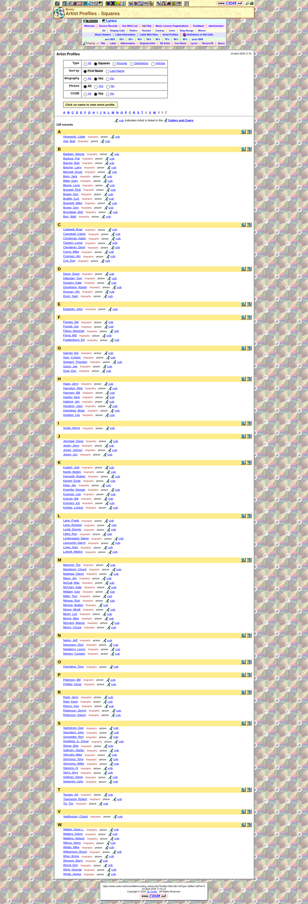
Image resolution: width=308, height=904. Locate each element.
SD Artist (165, 43)
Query (221, 43)
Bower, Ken (70, 194)
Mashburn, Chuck (74, 569)
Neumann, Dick (73, 644)
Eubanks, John (73, 309)
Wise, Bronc (71, 856)
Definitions (138, 63)
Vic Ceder (152, 891)
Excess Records (108, 26)
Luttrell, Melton (73, 551)
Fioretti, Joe (71, 326)
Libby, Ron (70, 534)
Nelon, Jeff (70, 640)
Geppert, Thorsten (75, 362)
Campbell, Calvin (74, 234)
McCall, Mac (71, 582)
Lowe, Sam (70, 547)
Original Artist (147, 43)
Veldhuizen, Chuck (75, 816)
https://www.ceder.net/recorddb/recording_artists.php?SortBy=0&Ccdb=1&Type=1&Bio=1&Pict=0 (154, 886)
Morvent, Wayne (74, 623)
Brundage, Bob (73, 212)
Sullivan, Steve (73, 777)
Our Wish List (129, 26)
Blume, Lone (71, 185)
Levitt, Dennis (72, 529)
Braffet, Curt (71, 198)
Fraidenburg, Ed (74, 339)
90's (185, 39)
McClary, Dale (72, 587)
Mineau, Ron (71, 600)
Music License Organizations (172, 26)
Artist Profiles (170, 34)
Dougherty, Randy (75, 287)
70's (167, 39)
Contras (159, 30)
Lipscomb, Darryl (74, 542)
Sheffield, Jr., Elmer (76, 741)
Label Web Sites (149, 34)
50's (149, 39)
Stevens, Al (70, 768)
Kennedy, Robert (74, 476)
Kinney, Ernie (72, 480)
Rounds (146, 30)
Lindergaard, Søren (76, 538)
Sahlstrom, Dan (73, 728)
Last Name (114, 70)
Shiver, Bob (70, 745)
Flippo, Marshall (73, 331)
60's (158, 39)
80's (176, 39)
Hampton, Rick (73, 388)
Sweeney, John (73, 781)
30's (130, 39)
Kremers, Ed (71, 503)
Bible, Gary (70, 180)
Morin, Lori (70, 614)
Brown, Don (71, 207)
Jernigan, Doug (73, 441)
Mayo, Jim (70, 578)
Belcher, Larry (72, 167)
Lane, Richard (72, 525)
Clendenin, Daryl (74, 247)
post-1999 (197, 39)
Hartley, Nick (71, 397)
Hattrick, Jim (71, 401)
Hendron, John (73, 406)
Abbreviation (128, 43)
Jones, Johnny (72, 450)
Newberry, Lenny (74, 649)
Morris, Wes (71, 618)
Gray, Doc (69, 370)
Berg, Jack (70, 176)
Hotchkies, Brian (74, 410)
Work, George (72, 869)
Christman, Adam (74, 238)
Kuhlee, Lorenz (73, 507)
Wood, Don (70, 865)
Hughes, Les (71, 415)
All (103, 30)
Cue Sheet (180, 43)
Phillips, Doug (72, 684)
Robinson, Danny (74, 715)
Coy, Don (69, 260)
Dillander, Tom (72, 278)
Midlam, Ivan (71, 591)
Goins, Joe (70, 366)
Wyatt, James (72, 874)
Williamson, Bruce (75, 851)
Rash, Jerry (70, 697)
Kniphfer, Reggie (74, 489)
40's (139, 39)
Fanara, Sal (71, 322)
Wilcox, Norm (72, 842)
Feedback (198, 26)
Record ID (207, 43)
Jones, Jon (70, 454)
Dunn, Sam (70, 296)
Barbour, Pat (71, 158)
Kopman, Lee (72, 494)
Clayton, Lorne (73, 242)
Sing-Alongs (187, 30)
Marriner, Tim (72, 565)
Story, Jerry (70, 772)
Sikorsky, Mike (72, 754)
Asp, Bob (69, 141)
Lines (172, 30)
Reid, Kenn (70, 701)
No (109, 78)
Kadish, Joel (71, 467)
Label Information (125, 34)
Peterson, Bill (72, 679)
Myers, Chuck (72, 627)
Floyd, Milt (70, 335)
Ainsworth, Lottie (74, 136)
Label (113, 43)
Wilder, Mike (71, 847)
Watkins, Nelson (74, 838)
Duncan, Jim (71, 291)
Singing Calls (117, 30)
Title (102, 43)
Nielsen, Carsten (74, 653)
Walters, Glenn (73, 834)
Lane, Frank (71, 520)
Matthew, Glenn (73, 573)
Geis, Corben (72, 357)
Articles (157, 63)
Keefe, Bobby (72, 472)
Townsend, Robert (75, 799)
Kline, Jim (69, 485)
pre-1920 (110, 39)
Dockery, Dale (72, 282)
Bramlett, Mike (72, 203)
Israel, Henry (71, 428)
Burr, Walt (69, 216)
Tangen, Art (70, 794)
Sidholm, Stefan (73, 750)
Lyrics (194, 43)
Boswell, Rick (72, 189)
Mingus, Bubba (73, 605)
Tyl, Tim (68, 803)
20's (121, 39)
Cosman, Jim (72, 256)
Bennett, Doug (72, 172)
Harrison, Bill (71, 392)
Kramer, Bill (70, 498)
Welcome (89, 26)
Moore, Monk (72, 609)
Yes (98, 86)
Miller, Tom (70, 596)
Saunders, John (73, 732)
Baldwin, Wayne (73, 154)
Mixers (202, 30)
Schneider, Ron (73, 737)
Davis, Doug (71, 273)
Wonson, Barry (73, 860)
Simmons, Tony (73, 759)
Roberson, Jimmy (74, 710)
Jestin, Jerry (71, 445)
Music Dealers (103, 34)
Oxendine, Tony (73, 666)
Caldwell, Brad (72, 229)
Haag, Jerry (71, 383)
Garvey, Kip (71, 353)
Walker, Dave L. (73, 829)
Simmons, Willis (73, 763)
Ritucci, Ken (71, 706)
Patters (133, 30)
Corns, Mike (71, 251)
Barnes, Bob (71, 163)
